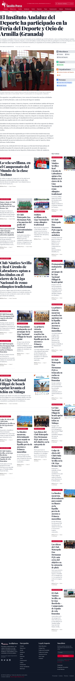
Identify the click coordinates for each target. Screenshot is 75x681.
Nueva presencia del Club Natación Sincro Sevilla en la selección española (7, 232)
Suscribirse (65, 656)
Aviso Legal (41, 656)
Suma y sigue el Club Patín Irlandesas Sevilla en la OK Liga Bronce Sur (7, 205)
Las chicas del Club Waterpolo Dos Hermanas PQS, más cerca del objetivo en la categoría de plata (41, 439)
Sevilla (20, 9)
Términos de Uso (43, 654)
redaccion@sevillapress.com (17, 676)
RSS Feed (22, 668)
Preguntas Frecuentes (62, 667)
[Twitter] (4, 660)
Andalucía (26, 9)
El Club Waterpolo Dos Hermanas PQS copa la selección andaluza (7, 317)
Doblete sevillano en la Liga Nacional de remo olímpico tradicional (41, 219)
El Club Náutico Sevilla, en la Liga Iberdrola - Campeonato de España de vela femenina (6, 456)
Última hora (13, 9)
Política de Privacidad (44, 650)
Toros (45, 9)
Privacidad (54, 675)
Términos (66, 675)
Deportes (39, 9)
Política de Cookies (43, 652)
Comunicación (53, 9)
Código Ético (42, 648)
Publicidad (59, 665)
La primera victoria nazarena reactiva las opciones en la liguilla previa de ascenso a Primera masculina (41, 336)
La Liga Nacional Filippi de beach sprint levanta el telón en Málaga (57, 415)
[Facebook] (2, 660)
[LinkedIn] (10, 660)
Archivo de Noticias (24, 666)
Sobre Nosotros (42, 646)
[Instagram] (7, 660)
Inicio (1, 11)
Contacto (41, 658)
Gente (33, 9)
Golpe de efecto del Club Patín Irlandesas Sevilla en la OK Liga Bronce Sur (7, 423)
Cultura (61, 9)
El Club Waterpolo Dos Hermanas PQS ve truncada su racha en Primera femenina (7, 348)
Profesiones (68, 9)
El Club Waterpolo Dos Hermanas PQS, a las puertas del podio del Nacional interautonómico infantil (24, 223)
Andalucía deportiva (24, 11)
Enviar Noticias (60, 669)
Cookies (61, 675)
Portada (6, 9)
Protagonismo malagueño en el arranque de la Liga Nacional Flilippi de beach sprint (24, 332)
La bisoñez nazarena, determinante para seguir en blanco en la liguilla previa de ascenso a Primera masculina (24, 442)
